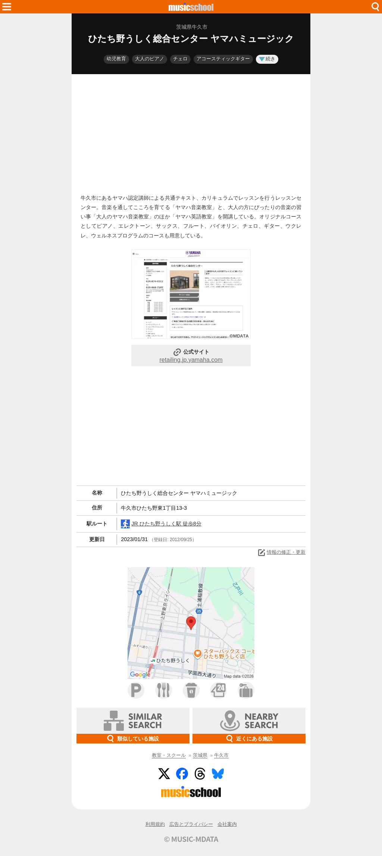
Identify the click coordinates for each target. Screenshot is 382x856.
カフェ (191, 690)
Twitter (164, 774)
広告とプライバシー (191, 824)
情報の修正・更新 (281, 552)
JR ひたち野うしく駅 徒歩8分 (161, 523)
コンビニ (218, 690)
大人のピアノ (149, 58)
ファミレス (163, 690)
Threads (200, 774)
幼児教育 (116, 58)
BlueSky (218, 774)
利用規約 (155, 824)
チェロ (180, 58)
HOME (191, 6)
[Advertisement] (191, 132)
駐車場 (136, 690)
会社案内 (227, 824)
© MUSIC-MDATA (191, 839)
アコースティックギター (223, 58)
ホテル (246, 690)
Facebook (182, 774)
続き (267, 58)
